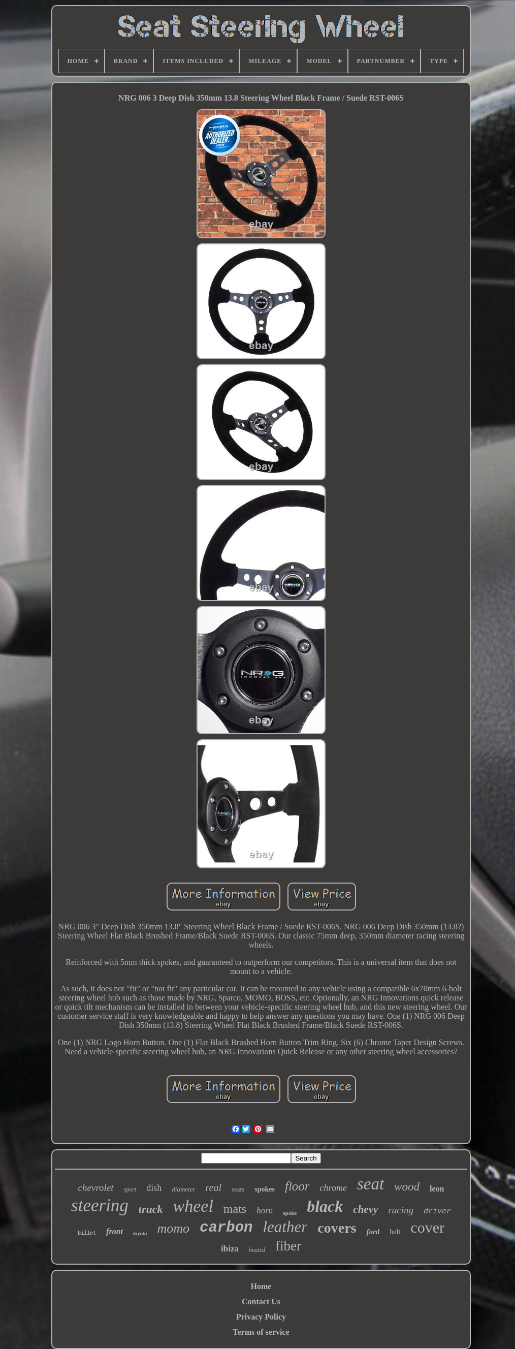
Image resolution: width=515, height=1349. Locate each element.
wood (407, 1186)
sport (130, 1189)
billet (87, 1233)
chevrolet (96, 1187)
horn (264, 1210)
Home (261, 1286)
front (114, 1231)
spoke (290, 1213)
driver (437, 1211)
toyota (140, 1233)
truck (151, 1209)
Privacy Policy (261, 1316)
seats (238, 1189)
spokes (264, 1189)
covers (336, 1228)
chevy (365, 1209)
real (213, 1187)
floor (297, 1186)
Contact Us (261, 1301)
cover (427, 1227)
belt (395, 1232)
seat (370, 1184)
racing (400, 1210)
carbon (226, 1227)
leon (437, 1188)
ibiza (230, 1248)
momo (173, 1228)
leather (285, 1227)
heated (257, 1249)
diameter (183, 1189)
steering (99, 1205)
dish (154, 1188)
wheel (193, 1206)
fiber (288, 1245)
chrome (333, 1188)
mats (234, 1208)
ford (372, 1232)
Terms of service (261, 1332)
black (325, 1206)
